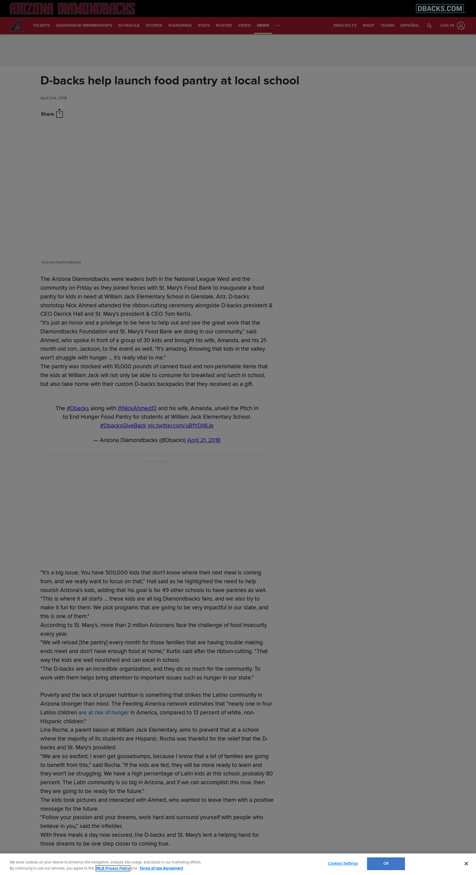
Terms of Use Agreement (161, 868)
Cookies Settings (343, 863)
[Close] (466, 863)
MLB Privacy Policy (113, 868)
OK (386, 863)
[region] (238, 864)
